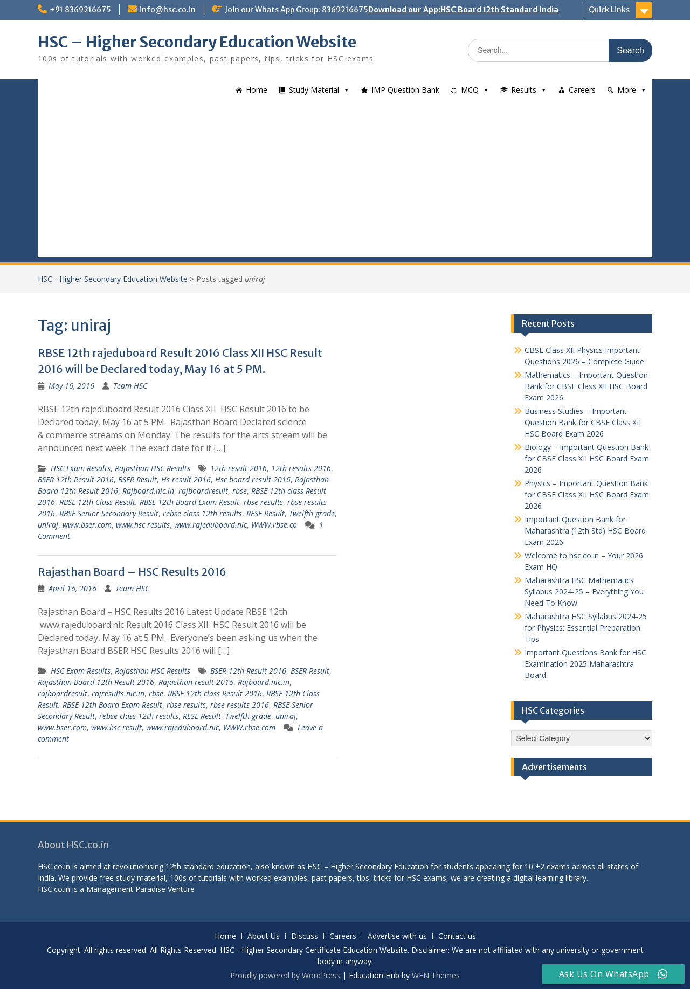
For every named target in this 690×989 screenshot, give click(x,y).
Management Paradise (125, 889)
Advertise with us (397, 936)
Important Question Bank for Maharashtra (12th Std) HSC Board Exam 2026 (585, 530)
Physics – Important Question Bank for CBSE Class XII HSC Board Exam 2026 (587, 494)
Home (256, 90)
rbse (239, 491)
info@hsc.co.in (168, 10)
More (626, 90)
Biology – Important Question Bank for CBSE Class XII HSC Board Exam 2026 (587, 458)
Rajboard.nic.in (148, 491)
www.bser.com (87, 525)
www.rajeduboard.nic (210, 525)
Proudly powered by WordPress (285, 975)
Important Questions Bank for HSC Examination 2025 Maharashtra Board (585, 663)
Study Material (314, 90)
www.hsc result (116, 727)
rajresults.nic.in (118, 693)
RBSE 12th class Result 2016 (215, 693)
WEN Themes (436, 975)
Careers (582, 90)
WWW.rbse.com (249, 727)
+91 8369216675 (80, 10)
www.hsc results (143, 525)
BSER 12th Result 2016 (76, 479)
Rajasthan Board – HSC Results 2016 (132, 571)
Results (523, 90)
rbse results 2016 (239, 705)
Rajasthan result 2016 (195, 682)
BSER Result (137, 479)
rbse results (263, 502)
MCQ (470, 90)
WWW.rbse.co (274, 525)
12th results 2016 (301, 468)
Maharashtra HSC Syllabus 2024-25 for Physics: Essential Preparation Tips (586, 627)
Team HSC (130, 386)
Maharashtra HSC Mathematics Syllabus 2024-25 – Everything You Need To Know (584, 591)
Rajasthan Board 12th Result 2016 (96, 682)
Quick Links (609, 10)
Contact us (457, 936)
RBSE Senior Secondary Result (108, 513)
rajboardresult (203, 491)
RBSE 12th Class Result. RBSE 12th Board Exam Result (149, 502)
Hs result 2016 (186, 479)
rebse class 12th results (202, 513)
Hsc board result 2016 (253, 479)
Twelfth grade (312, 513)
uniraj (48, 525)
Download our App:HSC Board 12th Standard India (463, 10)
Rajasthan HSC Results (152, 468)
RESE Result (265, 513)
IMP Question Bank (405, 90)
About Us (263, 936)
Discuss (304, 936)
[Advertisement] (345, 181)
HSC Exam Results (81, 468)
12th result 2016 (238, 468)
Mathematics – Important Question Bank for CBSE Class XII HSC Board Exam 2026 (586, 386)
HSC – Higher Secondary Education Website (197, 42)
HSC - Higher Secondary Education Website (113, 279)
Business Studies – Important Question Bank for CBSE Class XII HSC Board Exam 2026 (583, 422)
